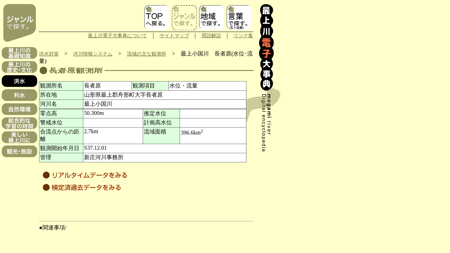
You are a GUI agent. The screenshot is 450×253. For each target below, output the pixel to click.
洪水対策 (49, 54)
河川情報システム (92, 54)
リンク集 (243, 35)
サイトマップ (174, 35)
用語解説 (211, 35)
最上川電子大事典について (117, 35)
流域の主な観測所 (146, 54)
